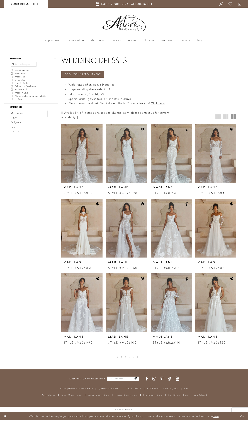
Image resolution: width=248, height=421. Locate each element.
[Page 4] (125, 358)
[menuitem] (221, 3)
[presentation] (82, 154)
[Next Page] (138, 358)
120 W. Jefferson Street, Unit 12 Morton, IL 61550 (88, 389)
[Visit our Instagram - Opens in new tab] (154, 379)
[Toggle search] (221, 3)
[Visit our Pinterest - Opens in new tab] (162, 379)
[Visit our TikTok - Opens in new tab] (169, 379)
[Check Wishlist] (230, 3)
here (216, 417)
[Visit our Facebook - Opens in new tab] (147, 379)
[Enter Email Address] (135, 379)
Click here (157, 104)
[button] (239, 3)
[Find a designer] (23, 65)
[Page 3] (121, 358)
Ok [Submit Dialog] (241, 417)
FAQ (186, 389)
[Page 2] (117, 358)
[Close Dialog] (5, 417)
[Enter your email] (123, 379)
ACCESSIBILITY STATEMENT (163, 389)
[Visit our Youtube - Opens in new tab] (177, 379)
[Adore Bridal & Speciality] (124, 23)
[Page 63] (134, 358)
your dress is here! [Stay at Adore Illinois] (26, 4)
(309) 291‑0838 (132, 389)
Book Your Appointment (84, 74)
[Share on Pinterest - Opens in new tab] (97, 130)
